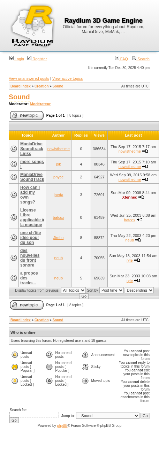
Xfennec (129, 197)
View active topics (67, 78)
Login (16, 59)
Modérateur (40, 104)
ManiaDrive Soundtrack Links (31, 148)
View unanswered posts (29, 78)
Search (141, 59)
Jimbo (58, 238)
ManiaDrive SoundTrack (32, 177)
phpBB (62, 426)
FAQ (121, 59)
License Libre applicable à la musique (32, 217)
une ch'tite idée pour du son (30, 237)
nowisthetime (58, 149)
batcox (58, 217)
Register (37, 59)
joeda (58, 195)
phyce (58, 177)
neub (130, 240)
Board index (20, 86)
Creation (42, 86)
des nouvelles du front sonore (29, 258)
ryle (130, 260)
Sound (58, 86)
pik (58, 164)
